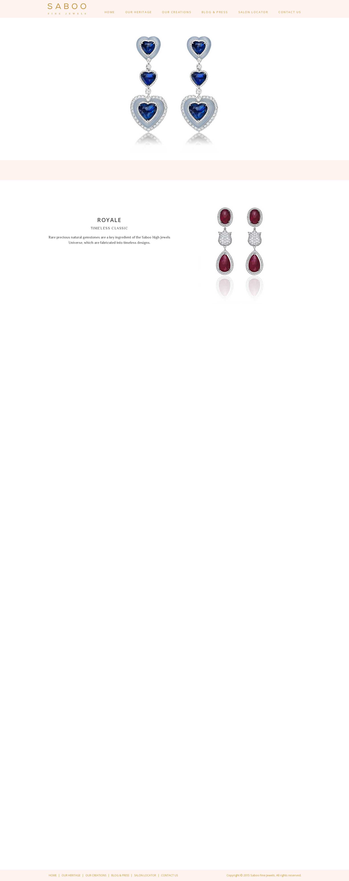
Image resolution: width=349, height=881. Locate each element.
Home (110, 12)
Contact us (169, 875)
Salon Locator (253, 12)
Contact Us (289, 12)
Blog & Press (215, 12)
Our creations (176, 12)
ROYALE (109, 220)
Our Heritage (138, 12)
